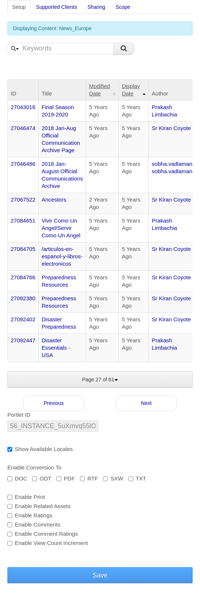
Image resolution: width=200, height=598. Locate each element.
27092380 (23, 298)
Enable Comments (33, 524)
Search (123, 49)
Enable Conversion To (34, 467)
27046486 (23, 164)
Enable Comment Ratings (42, 534)
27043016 (23, 107)
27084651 (23, 220)
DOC (17, 478)
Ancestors (54, 199)
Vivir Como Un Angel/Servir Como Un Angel (61, 227)
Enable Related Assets (38, 506)
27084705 (23, 249)
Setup (19, 7)
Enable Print (26, 497)
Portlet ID (19, 415)
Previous (53, 403)
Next (146, 403)
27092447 (23, 340)
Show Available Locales (40, 449)
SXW (113, 478)
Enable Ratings (29, 515)
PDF (65, 478)
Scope (122, 7)
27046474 (23, 128)
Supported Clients (56, 7)
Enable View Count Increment (47, 543)
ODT (41, 478)
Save (100, 575)
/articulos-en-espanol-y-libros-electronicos (62, 256)
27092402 (23, 319)
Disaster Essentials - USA (56, 347)
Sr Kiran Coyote (171, 128)
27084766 (23, 277)
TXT (137, 478)
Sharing (96, 7)
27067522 (23, 199)
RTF (89, 478)
